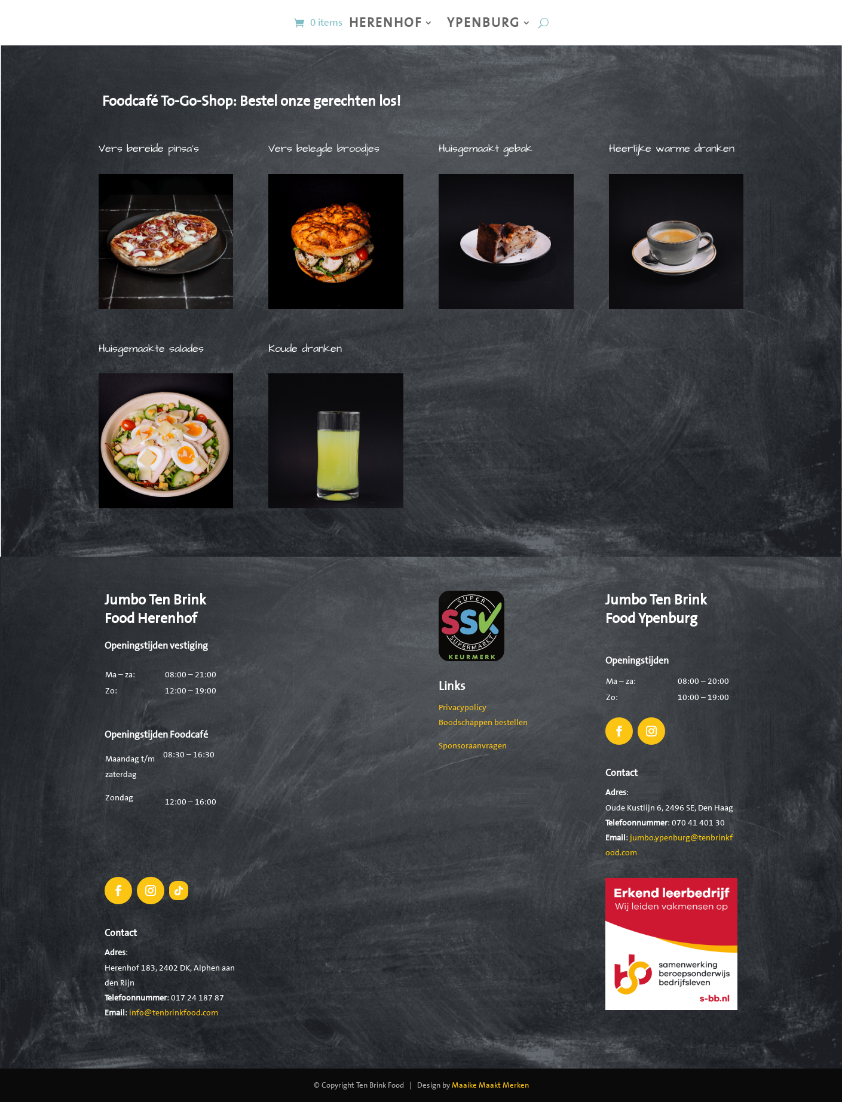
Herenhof (385, 23)
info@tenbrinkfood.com (173, 1012)
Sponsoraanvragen (473, 745)
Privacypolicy (462, 707)
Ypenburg (483, 23)
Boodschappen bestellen (483, 722)
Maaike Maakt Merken (490, 1084)
